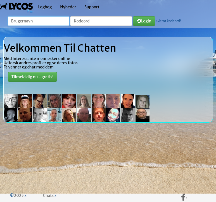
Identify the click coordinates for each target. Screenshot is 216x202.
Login (144, 21)
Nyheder (68, 7)
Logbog (45, 7)
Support (91, 7)
